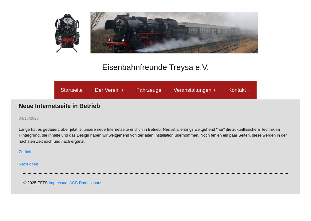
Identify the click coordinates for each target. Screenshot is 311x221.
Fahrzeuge (148, 90)
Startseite (72, 90)
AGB (73, 182)
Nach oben (28, 164)
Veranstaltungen (193, 90)
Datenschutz (90, 182)
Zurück (25, 151)
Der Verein (108, 90)
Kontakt (237, 90)
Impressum (59, 182)
